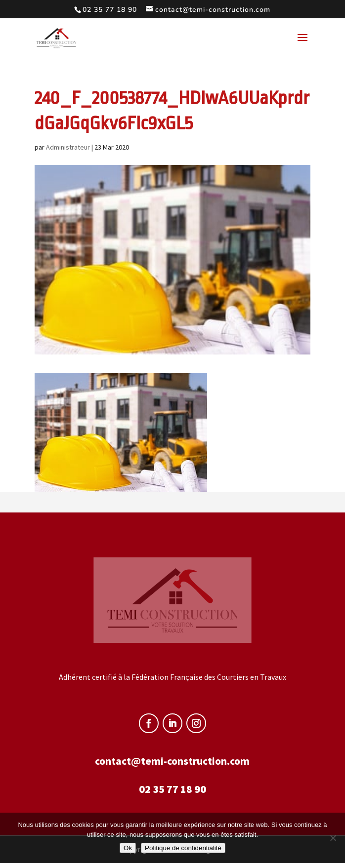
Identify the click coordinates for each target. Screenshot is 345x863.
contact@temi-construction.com (172, 761)
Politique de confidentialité (183, 848)
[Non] (333, 838)
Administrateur (68, 147)
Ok (128, 848)
